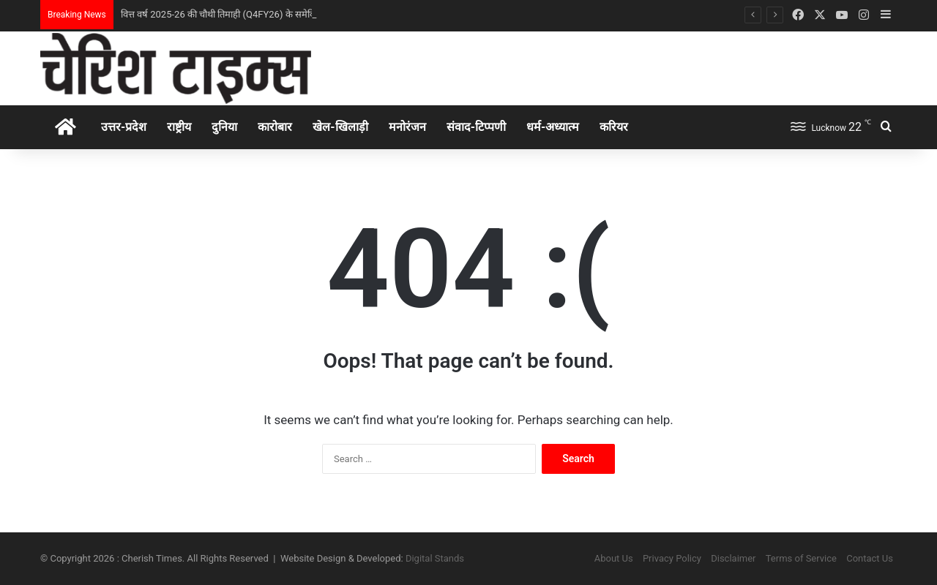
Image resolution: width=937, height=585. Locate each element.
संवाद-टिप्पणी (476, 127)
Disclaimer (733, 558)
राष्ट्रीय (179, 127)
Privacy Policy (672, 558)
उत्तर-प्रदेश (123, 127)
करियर (614, 127)
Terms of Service (801, 558)
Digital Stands (435, 558)
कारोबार (275, 127)
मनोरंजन (407, 127)
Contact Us (869, 558)
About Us (613, 558)
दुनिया (224, 127)
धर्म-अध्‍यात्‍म (552, 127)
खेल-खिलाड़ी (340, 127)
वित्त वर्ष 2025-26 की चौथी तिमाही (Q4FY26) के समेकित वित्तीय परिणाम (248, 14)
